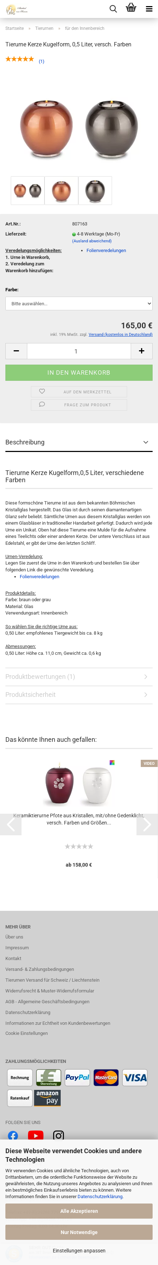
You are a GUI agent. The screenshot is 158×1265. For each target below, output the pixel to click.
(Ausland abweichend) (92, 241)
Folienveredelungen (106, 250)
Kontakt (13, 958)
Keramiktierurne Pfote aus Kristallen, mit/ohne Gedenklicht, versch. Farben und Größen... (78, 819)
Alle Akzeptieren (79, 1211)
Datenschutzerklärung (100, 1196)
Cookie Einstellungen (26, 1033)
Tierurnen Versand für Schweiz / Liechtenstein (52, 980)
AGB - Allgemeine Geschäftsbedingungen (47, 1001)
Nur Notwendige (79, 1232)
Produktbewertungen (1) (40, 676)
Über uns (14, 937)
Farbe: (12, 289)
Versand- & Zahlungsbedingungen (39, 969)
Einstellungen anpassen (79, 1250)
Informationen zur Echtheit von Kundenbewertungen (57, 1023)
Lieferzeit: (16, 234)
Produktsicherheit (30, 694)
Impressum (17, 947)
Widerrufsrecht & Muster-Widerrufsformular (49, 991)
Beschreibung (25, 442)
